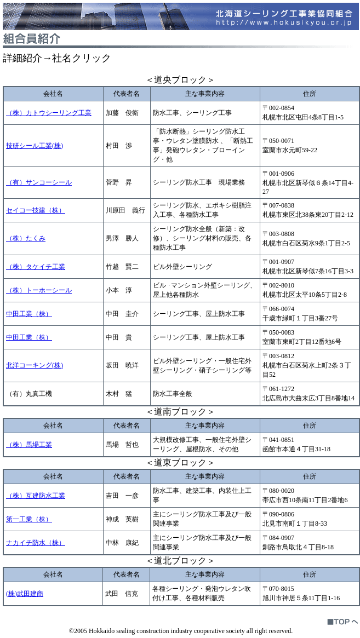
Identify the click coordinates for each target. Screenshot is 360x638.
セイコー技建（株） (35, 210)
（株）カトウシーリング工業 (49, 113)
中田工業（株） (29, 314)
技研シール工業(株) (34, 146)
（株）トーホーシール (39, 290)
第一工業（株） (29, 519)
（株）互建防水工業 (35, 495)
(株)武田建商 (24, 593)
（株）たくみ (25, 238)
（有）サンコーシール (39, 182)
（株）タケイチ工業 (35, 267)
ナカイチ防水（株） (35, 543)
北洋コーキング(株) (34, 365)
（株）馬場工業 (29, 445)
